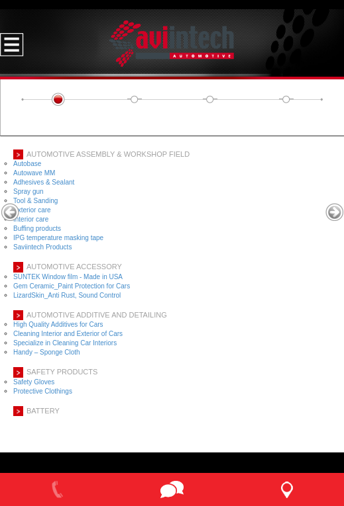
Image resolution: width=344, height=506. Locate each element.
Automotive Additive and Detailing (97, 315)
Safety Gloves (33, 382)
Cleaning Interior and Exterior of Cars (68, 333)
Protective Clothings (42, 391)
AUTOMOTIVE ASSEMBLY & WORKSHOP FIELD (108, 154)
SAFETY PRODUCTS (62, 372)
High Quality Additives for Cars (58, 324)
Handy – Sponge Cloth (46, 352)
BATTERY (43, 411)
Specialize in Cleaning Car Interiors (65, 343)
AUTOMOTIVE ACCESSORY (74, 267)
